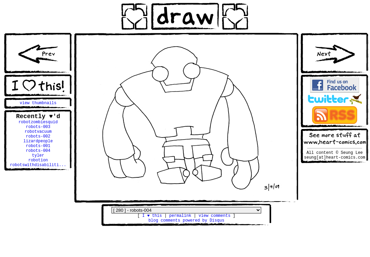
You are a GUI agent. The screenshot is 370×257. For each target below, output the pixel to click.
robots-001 (38, 154)
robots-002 (38, 142)
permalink (180, 216)
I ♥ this (152, 216)
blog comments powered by (186, 222)
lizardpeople (38, 148)
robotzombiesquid (37, 125)
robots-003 (38, 131)
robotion (38, 171)
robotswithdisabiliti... (38, 177)
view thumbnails (38, 104)
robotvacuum (37, 137)
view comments (215, 216)
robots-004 (38, 160)
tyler (38, 165)
